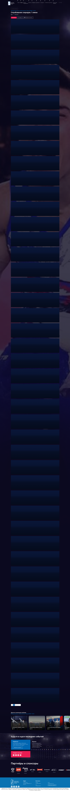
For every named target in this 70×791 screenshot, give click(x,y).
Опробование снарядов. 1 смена (18, 726)
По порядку (20, 17)
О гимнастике (47, 2)
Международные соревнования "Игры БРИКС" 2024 (23, 10)
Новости (19, 2)
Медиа (22, 2)
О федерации (34, 2)
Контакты (51, 2)
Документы (38, 2)
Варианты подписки (17, 746)
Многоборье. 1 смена (65, 726)
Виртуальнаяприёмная (55, 3)
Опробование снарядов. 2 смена (34, 726)
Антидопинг (42, 2)
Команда (30, 2)
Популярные (14, 17)
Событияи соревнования (25, 3)
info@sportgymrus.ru (51, 782)
